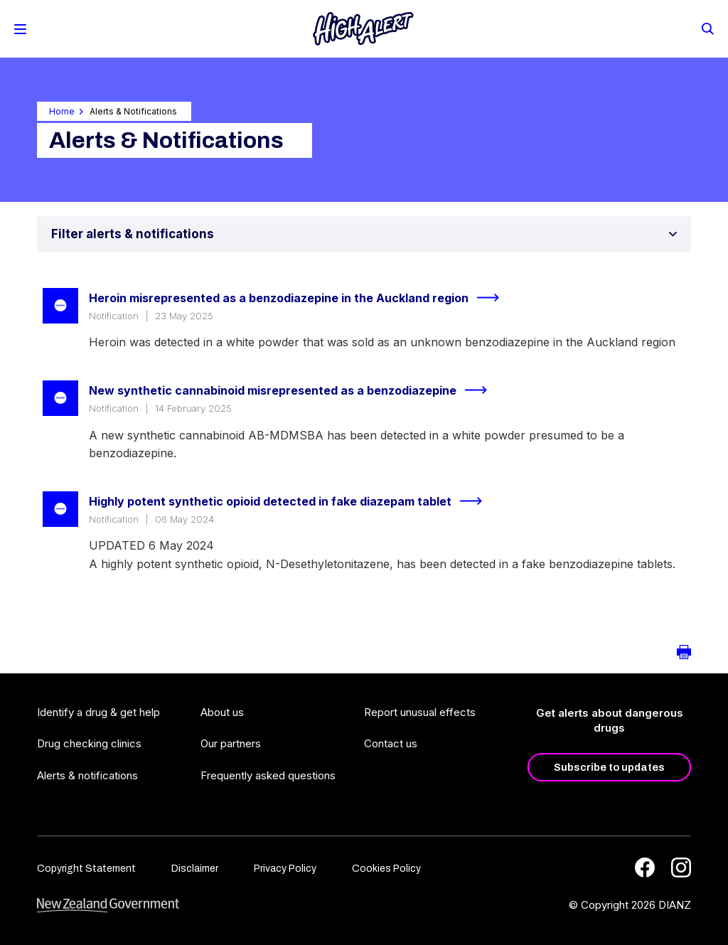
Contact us (390, 743)
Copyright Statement (86, 868)
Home (62, 111)
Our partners (230, 743)
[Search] (707, 28)
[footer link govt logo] (108, 905)
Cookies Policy (386, 868)
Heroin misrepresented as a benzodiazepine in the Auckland (300, 297)
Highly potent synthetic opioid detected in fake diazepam (291, 501)
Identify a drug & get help (98, 712)
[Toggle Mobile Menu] (20, 29)
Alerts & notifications (87, 775)
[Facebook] (645, 867)
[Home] (363, 29)
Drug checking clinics (89, 743)
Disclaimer (194, 868)
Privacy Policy (285, 868)
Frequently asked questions (268, 775)
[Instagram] (681, 867)
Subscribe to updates (609, 767)
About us (222, 712)
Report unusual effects (420, 712)
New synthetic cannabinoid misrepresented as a (294, 390)
